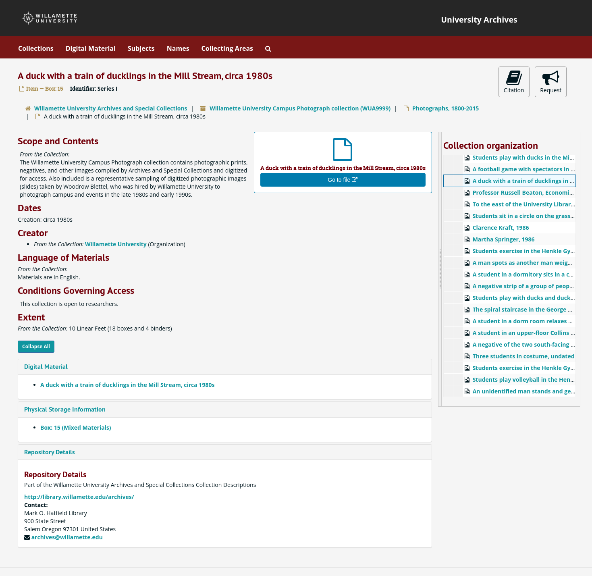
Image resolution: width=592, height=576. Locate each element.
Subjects (141, 48)
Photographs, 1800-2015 (445, 108)
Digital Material (91, 48)
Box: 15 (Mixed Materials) (75, 427)
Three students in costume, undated (524, 356)
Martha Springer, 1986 (504, 239)
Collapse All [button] (36, 346)
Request (550, 81)
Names (178, 48)
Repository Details (49, 452)
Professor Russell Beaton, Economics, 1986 (532, 192)
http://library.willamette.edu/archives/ (79, 497)
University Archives (479, 19)
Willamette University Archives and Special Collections (110, 108)
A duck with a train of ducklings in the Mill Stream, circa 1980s (127, 385)
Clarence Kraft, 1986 (501, 227)
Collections (36, 48)
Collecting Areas (227, 48)
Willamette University (116, 244)
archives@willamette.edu (67, 537)
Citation (514, 81)
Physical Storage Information (65, 409)
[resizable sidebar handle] (440, 269)
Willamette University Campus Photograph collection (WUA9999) (300, 108)
